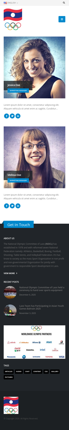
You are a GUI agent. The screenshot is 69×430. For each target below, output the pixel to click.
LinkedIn (17, 115)
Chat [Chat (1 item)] (27, 371)
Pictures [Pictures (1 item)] (9, 377)
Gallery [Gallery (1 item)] (54, 371)
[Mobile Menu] (62, 19)
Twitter (12, 115)
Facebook (6, 115)
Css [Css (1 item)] (46, 371)
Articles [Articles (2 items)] (8, 371)
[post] (10, 292)
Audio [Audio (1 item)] (19, 371)
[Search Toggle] (63, 3)
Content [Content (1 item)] (37, 371)
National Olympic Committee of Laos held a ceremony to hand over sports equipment (41, 289)
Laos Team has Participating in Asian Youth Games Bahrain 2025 (41, 307)
